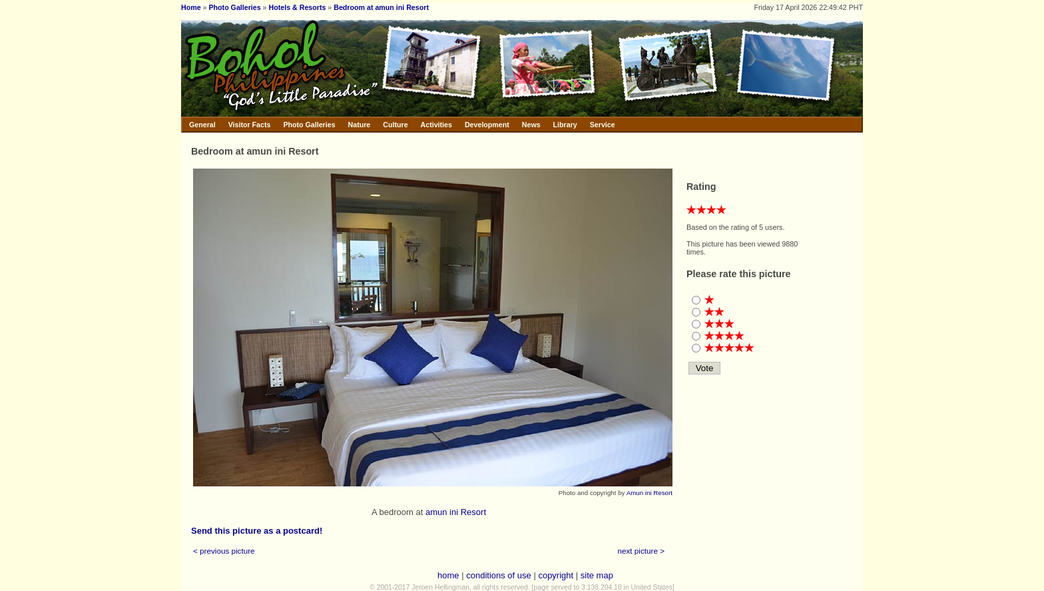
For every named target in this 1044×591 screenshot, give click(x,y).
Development (487, 125)
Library (565, 125)
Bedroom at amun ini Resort (381, 7)
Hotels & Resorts (297, 7)
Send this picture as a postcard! (256, 531)
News (531, 125)
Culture (395, 125)
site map (597, 575)
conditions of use (498, 575)
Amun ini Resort (649, 492)
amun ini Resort (455, 512)
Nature (359, 125)
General (202, 125)
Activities (436, 125)
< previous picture (224, 550)
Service (602, 125)
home (448, 575)
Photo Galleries (234, 7)
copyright (555, 575)
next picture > (641, 550)
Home (191, 7)
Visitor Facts (249, 125)
